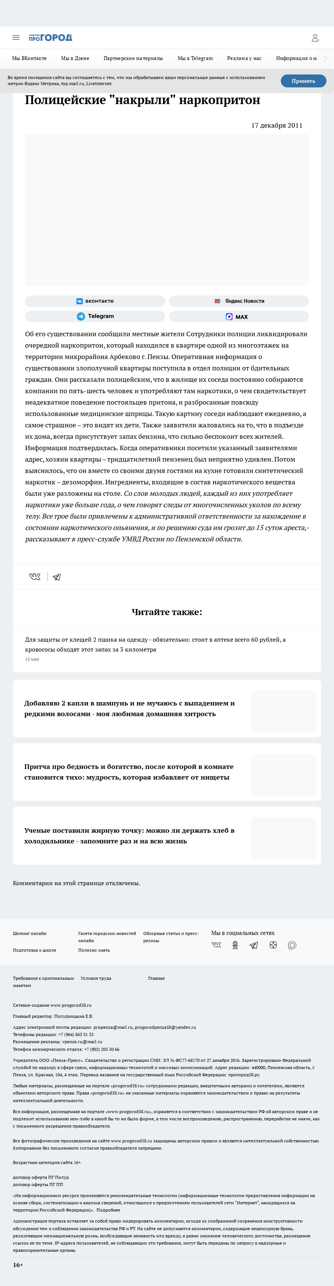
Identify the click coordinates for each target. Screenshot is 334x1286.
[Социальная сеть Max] (239, 316)
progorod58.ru (127, 1085)
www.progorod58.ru (71, 1005)
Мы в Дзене (75, 58)
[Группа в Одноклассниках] (235, 945)
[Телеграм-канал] (95, 316)
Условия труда (96, 978)
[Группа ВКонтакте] (95, 301)
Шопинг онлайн (29, 933)
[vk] (35, 576)
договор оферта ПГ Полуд (41, 1177)
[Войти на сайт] (315, 37)
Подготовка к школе (34, 950)
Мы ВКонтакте (29, 58)
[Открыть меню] (16, 37)
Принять (303, 81)
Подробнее (108, 1210)
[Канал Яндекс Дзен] (273, 945)
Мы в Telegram (195, 58)
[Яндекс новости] (239, 301)
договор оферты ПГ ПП (38, 1184)
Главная (156, 978)
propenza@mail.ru (113, 1027)
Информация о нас (298, 58)
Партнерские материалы (133, 58)
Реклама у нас (244, 58)
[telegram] (59, 576)
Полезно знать (94, 950)
